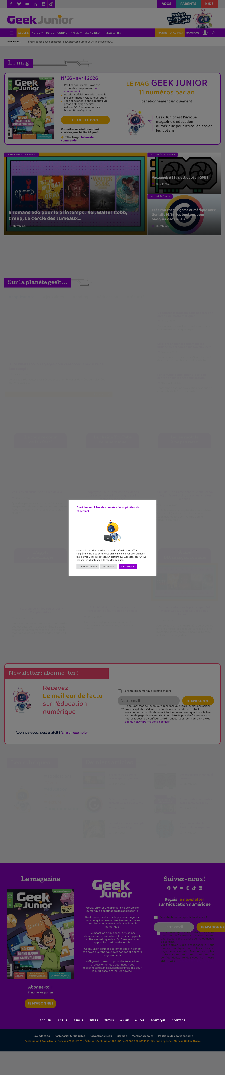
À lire (124, 1044)
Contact (178, 1044)
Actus (62, 1044)
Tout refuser (108, 567)
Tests (93, 1044)
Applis (78, 1044)
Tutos (109, 1044)
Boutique (158, 1044)
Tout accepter (128, 567)
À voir (139, 1044)
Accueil (46, 1044)
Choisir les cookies (88, 567)
